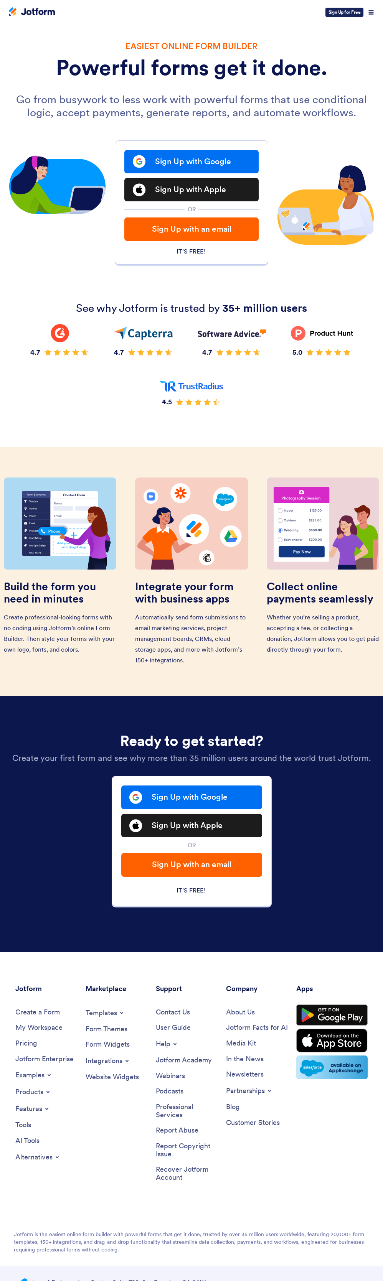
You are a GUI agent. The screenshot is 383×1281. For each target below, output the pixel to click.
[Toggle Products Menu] (33, 1092)
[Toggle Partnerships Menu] (249, 1091)
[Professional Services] (187, 1111)
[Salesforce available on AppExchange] (332, 1068)
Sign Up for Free (344, 12)
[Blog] (233, 1108)
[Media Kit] (241, 1044)
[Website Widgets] (112, 1078)
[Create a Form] (37, 1013)
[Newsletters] (245, 1075)
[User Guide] (173, 1028)
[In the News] (245, 1059)
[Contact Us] (173, 1013)
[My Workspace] (39, 1028)
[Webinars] (170, 1076)
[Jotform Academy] (184, 1061)
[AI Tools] (27, 1141)
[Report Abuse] (177, 1131)
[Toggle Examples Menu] (33, 1075)
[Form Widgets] (108, 1045)
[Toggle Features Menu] (32, 1109)
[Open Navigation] (371, 12)
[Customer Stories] (253, 1123)
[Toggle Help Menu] (167, 1044)
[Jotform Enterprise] (44, 1059)
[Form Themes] (106, 1029)
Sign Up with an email (191, 229)
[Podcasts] (169, 1092)
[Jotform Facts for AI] (257, 1028)
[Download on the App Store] (332, 1041)
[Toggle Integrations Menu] (108, 1061)
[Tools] (23, 1126)
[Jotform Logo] (32, 12)
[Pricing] (26, 1044)
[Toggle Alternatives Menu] (37, 1157)
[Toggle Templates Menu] (105, 1013)
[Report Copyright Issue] (187, 1150)
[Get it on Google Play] (332, 1015)
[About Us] (240, 1013)
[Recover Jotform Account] (187, 1174)
